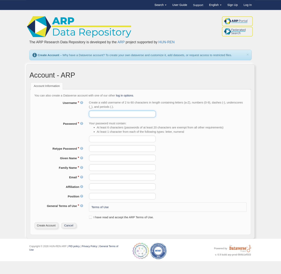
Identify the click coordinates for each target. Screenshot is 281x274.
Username (73, 102)
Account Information (47, 86)
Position (75, 196)
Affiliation (74, 186)
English (215, 4)
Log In (248, 4)
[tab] (47, 85)
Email (76, 177)
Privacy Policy (89, 246)
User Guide (179, 4)
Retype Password (67, 148)
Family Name (71, 167)
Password (73, 123)
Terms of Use (100, 207)
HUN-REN (166, 42)
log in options (124, 95)
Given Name (71, 158)
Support (198, 5)
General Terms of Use (65, 206)
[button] (46, 225)
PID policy (74, 246)
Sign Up (232, 4)
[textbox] (122, 114)
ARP (121, 42)
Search (160, 4)
